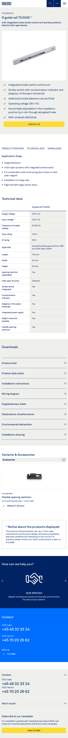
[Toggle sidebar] (57, 3)
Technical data (36, 148)
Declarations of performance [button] (34, 414)
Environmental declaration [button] (34, 424)
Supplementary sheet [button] (34, 403)
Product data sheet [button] (34, 373)
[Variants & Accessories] (34, 460)
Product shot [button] (34, 363)
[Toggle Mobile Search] (50, 3)
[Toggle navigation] (64, 3)
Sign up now (34, 730)
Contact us (34, 124)
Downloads (54, 148)
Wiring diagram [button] (34, 393)
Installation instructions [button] (34, 383)
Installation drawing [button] (34, 434)
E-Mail (11, 542)
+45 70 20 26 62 (15, 640)
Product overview (13, 148)
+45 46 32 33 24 (16, 629)
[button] (2, 579)
